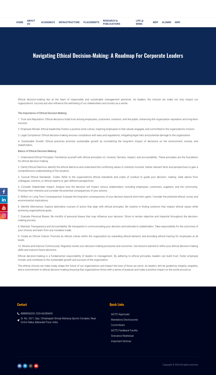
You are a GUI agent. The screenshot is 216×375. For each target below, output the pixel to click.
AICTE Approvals (120, 314)
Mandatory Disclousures (124, 320)
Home (19, 22)
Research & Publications (110, 22)
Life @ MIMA (140, 22)
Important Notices (121, 341)
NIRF (177, 22)
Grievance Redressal (122, 336)
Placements (90, 22)
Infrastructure (68, 22)
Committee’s (118, 325)
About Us (30, 22)
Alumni (167, 22)
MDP (156, 22)
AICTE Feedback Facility (124, 330)
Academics (48, 22)
